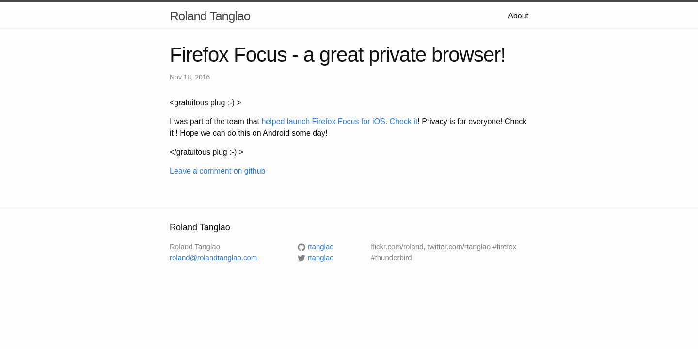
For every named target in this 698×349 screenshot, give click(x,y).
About (518, 16)
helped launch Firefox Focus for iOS (323, 121)
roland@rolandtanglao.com (213, 258)
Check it (404, 121)
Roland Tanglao (210, 16)
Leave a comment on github (217, 171)
